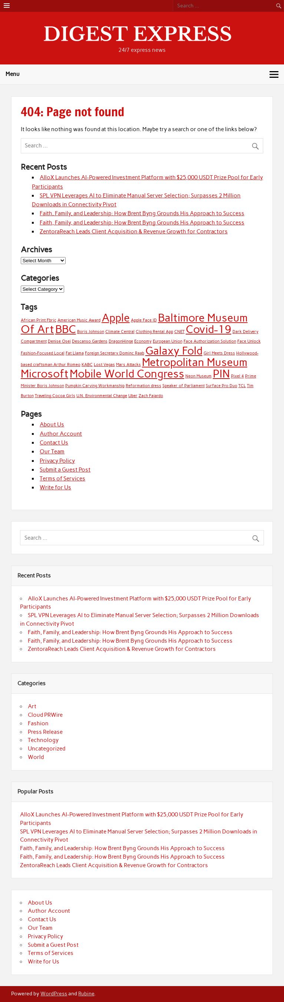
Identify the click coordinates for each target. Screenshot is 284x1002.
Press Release (45, 732)
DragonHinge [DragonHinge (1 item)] (121, 341)
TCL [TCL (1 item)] (242, 385)
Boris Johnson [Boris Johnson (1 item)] (90, 331)
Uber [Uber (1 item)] (133, 395)
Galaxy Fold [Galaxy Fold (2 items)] (173, 350)
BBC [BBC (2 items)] (65, 329)
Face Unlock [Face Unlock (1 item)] (249, 341)
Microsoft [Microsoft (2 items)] (45, 373)
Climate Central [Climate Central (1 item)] (120, 331)
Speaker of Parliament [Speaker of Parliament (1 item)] (183, 385)
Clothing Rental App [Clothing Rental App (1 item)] (154, 331)
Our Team (52, 451)
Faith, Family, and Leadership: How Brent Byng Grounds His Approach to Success (142, 213)
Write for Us (55, 487)
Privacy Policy (57, 460)
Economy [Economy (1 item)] (143, 341)
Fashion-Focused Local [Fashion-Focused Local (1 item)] (43, 353)
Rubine (86, 993)
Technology (43, 740)
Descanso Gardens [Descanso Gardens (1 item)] (90, 341)
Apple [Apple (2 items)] (116, 317)
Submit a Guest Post (65, 469)
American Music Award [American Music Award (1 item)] (78, 320)
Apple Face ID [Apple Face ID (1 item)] (144, 320)
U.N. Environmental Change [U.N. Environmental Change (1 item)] (101, 395)
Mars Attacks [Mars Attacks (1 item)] (128, 364)
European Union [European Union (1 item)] (167, 341)
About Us (52, 424)
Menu (13, 74)
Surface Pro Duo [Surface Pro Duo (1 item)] (221, 385)
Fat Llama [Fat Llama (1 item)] (75, 353)
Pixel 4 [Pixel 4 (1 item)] (237, 376)
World (36, 757)
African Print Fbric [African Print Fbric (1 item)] (38, 320)
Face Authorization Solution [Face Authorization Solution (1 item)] (210, 341)
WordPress (53, 993)
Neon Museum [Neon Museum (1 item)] (198, 376)
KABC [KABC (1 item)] (87, 364)
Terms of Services (62, 478)
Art (32, 706)
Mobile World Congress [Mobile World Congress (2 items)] (127, 373)
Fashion (38, 723)
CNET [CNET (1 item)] (179, 331)
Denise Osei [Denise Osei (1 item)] (59, 341)
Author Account (61, 433)
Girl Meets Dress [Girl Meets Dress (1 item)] (219, 353)
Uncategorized (46, 748)
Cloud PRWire (45, 715)
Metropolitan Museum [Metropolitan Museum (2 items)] (194, 362)
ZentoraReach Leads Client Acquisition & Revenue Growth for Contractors (134, 231)
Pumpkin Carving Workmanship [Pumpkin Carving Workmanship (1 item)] (95, 385)
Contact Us (54, 442)
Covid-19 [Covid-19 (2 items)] (208, 329)
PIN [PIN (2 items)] (221, 373)
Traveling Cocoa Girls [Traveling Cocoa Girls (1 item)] (55, 395)
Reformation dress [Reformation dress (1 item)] (143, 385)
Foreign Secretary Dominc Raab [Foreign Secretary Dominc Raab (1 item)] (114, 353)
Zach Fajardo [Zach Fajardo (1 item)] (151, 395)
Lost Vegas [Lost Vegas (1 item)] (104, 364)
